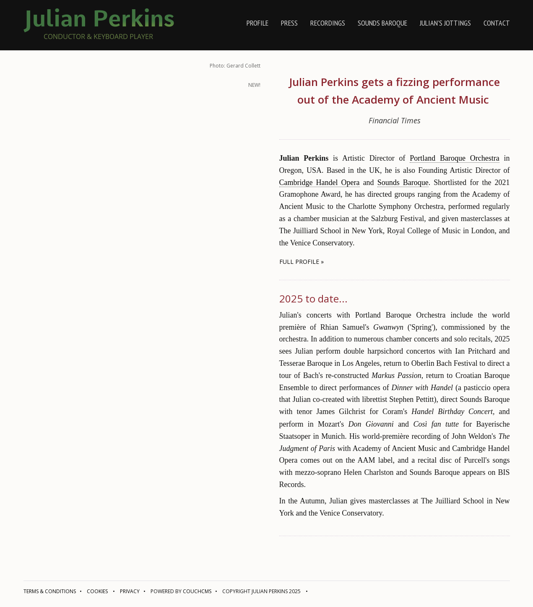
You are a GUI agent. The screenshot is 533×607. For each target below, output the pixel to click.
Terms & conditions (49, 591)
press (289, 23)
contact (497, 23)
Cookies (97, 591)
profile (257, 23)
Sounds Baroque (382, 23)
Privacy (130, 591)
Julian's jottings (445, 23)
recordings (327, 23)
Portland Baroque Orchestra (454, 158)
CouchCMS (197, 591)
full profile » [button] (301, 262)
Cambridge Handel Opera (319, 182)
